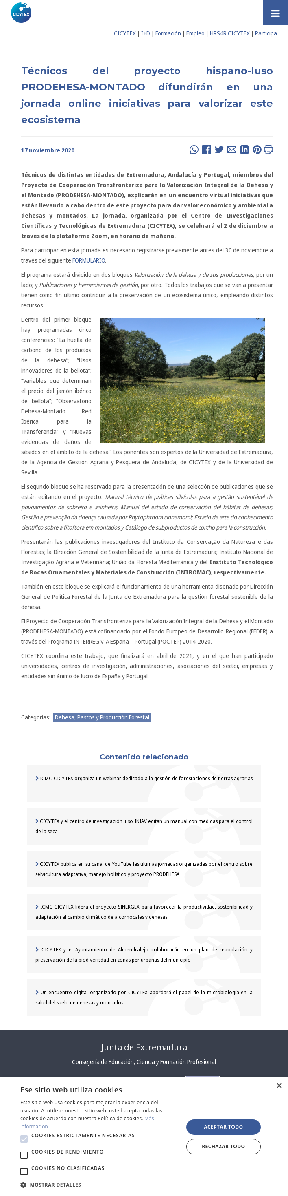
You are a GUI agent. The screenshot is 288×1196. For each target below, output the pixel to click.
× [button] (279, 1086)
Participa (266, 33)
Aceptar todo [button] (223, 1126)
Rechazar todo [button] (223, 1146)
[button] (24, 1139)
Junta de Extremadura (144, 1047)
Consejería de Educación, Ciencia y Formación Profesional (144, 1062)
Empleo (195, 33)
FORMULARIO (88, 260)
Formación (168, 33)
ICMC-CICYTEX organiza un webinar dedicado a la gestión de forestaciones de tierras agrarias (144, 778)
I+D (145, 33)
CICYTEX (125, 33)
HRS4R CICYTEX (230, 33)
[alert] (144, 1136)
